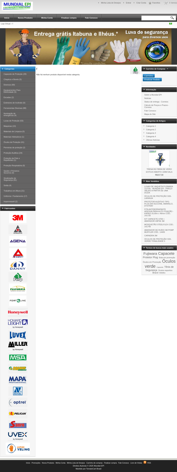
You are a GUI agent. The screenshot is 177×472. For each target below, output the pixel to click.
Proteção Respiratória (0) (14, 165)
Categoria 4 (151, 136)
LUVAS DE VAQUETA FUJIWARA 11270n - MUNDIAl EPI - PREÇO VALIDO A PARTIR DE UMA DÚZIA (158, 189)
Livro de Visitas (136, 463)
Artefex (162, 273)
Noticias (147, 98)
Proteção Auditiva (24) (13, 153)
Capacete (166, 253)
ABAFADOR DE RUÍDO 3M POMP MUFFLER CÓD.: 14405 (159, 231)
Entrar (128, 3)
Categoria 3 (151, 133)
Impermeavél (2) (10, 201)
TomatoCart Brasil (93, 469)
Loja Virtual (5, 24)
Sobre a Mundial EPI (153, 95)
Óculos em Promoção (152, 262)
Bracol (155, 273)
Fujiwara (150, 253)
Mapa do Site (150, 114)
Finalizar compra (68, 18)
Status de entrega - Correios (156, 102)
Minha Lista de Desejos (111, 3)
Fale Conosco (91, 18)
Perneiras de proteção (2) (14, 147)
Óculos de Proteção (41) (14, 142)
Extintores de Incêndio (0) (14, 103)
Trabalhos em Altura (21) (14, 191)
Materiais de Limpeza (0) (14, 131)
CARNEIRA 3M (150, 236)
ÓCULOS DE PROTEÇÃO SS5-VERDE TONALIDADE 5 (157, 240)
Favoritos (156, 3)
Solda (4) (7, 185)
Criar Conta (141, 3)
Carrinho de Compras (155, 69)
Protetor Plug (150, 257)
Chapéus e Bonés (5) (13, 79)
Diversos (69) (9, 85)
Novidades (151, 147)
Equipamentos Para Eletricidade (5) (12, 91)
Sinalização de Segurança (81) (10, 179)
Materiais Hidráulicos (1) (14, 137)
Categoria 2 (151, 130)
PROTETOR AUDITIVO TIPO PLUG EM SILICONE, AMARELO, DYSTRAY (158, 204)
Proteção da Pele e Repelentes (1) (12, 159)
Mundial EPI (99, 466)
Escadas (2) (9, 97)
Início (6, 18)
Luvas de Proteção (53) (13, 121)
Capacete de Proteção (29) (15, 74)
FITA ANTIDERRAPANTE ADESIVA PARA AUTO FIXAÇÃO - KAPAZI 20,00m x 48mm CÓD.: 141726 (159, 212)
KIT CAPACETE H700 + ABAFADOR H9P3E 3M (154, 220)
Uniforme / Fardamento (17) (15, 196)
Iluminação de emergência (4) (10, 114)
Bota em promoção (167, 257)
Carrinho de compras (94, 463)
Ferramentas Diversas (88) (15, 108)
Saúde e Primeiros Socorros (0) (11, 172)
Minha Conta (47, 18)
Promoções (36, 463)
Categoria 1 (151, 126)
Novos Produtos (25, 18)
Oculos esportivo (165, 270)
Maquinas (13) (10, 126)
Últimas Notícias (153, 140)
